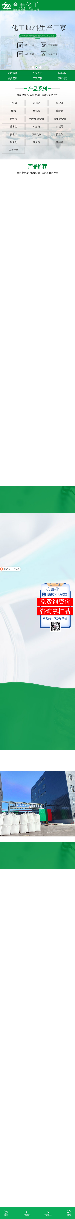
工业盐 (13, 103)
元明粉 (13, 118)
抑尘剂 (59, 134)
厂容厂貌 (37, 78)
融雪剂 (13, 126)
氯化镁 (59, 103)
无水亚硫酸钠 (36, 118)
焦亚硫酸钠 (60, 118)
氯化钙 (36, 103)
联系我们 (62, 78)
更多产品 (13, 150)
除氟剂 (36, 142)
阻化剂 (13, 142)
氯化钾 (13, 134)
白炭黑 (59, 126)
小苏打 (36, 126)
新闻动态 (62, 73)
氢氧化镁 (36, 134)
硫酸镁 (59, 111)
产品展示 (37, 73)
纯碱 (13, 111)
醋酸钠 (59, 142)
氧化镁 (36, 111)
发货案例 (12, 78)
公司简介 (12, 73)
